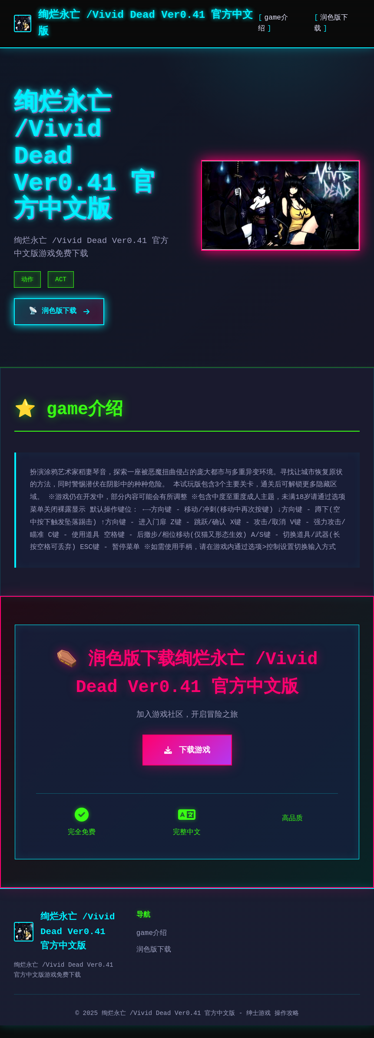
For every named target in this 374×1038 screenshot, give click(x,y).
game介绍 (151, 946)
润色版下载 (153, 962)
